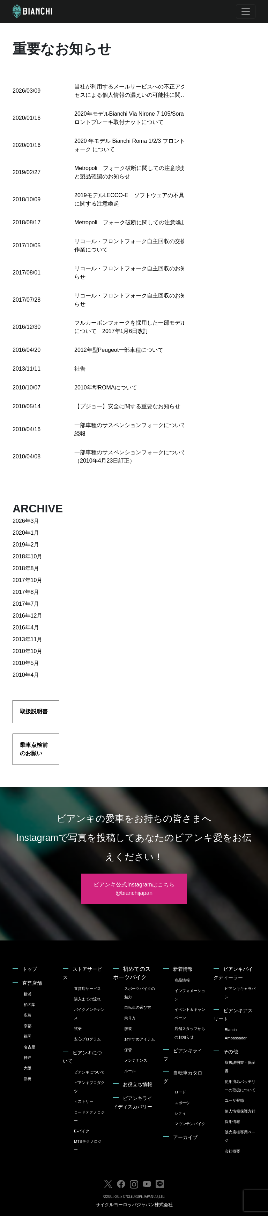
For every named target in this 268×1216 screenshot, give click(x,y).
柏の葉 (29, 1004)
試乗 (78, 1029)
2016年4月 (26, 627)
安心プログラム (87, 1039)
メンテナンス (135, 1060)
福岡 (27, 1036)
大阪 (27, 1068)
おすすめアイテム (139, 1039)
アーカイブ (185, 1137)
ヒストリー (83, 1101)
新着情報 (183, 969)
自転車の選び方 (137, 1007)
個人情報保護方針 (240, 1111)
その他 (230, 1051)
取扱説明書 (34, 711)
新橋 (27, 1079)
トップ (29, 969)
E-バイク (81, 1131)
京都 (27, 1026)
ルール (130, 1071)
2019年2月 (26, 545)
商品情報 (182, 980)
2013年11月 (27, 639)
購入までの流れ (87, 999)
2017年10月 (27, 580)
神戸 (27, 1057)
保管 (128, 1050)
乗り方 (130, 1018)
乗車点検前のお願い (34, 749)
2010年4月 (26, 675)
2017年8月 (26, 592)
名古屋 (29, 1047)
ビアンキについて (89, 1072)
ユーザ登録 (234, 1100)
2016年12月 (27, 616)
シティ (180, 1113)
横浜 (27, 994)
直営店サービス (87, 988)
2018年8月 (26, 568)
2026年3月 (26, 521)
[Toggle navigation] (245, 11)
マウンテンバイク (189, 1124)
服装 (128, 1029)
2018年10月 (27, 556)
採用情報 (232, 1122)
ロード (180, 1092)
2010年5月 (26, 663)
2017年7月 (26, 604)
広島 (27, 1015)
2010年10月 (27, 651)
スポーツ (182, 1103)
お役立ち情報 (137, 1084)
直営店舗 (32, 983)
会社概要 (232, 1151)
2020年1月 (26, 533)
